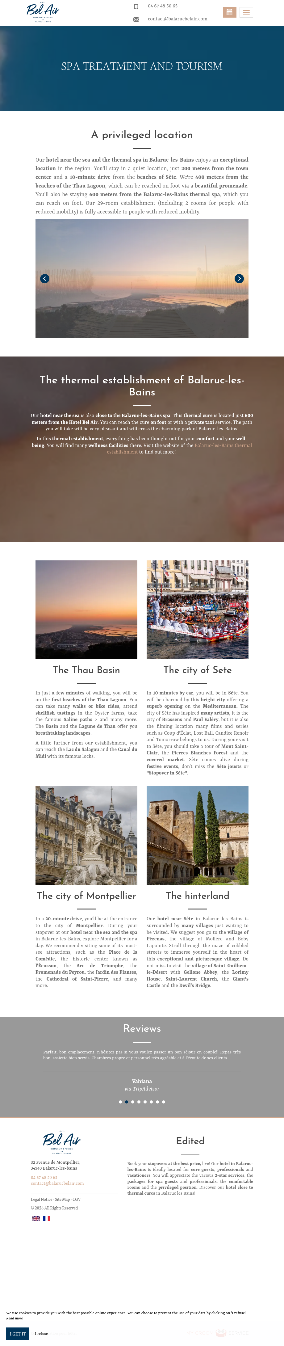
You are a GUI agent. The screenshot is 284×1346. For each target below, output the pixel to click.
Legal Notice (41, 1199)
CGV (77, 1199)
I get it (18, 1334)
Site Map (62, 1199)
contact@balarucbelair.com (177, 19)
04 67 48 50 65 (163, 6)
